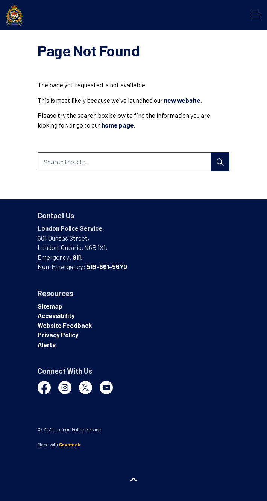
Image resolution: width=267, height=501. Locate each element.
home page (118, 125)
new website (182, 100)
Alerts (47, 344)
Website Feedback (65, 325)
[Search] (220, 161)
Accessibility (56, 315)
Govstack (69, 445)
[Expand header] (255, 15)
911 (77, 257)
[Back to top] (133, 479)
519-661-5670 (106, 266)
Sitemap (50, 306)
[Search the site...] (133, 161)
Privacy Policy (58, 334)
